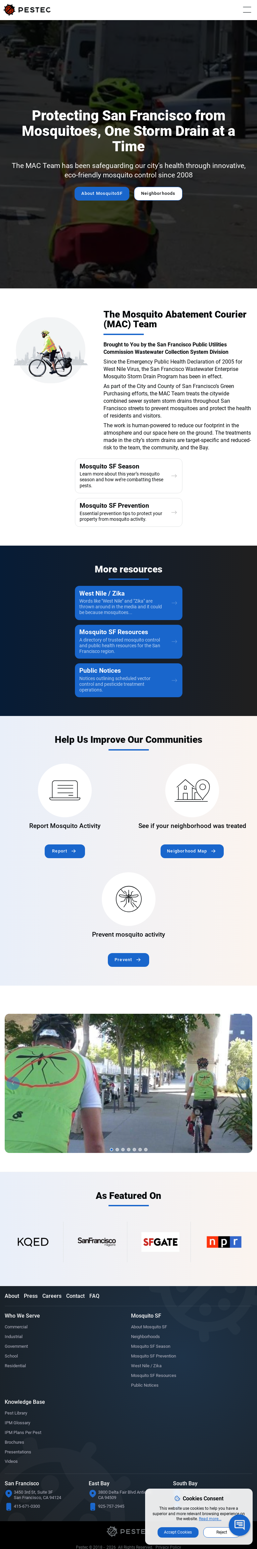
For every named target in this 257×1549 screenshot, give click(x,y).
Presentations (19, 1471)
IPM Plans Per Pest (24, 1450)
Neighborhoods (161, 193)
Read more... (210, 1517)
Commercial (17, 1339)
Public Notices (146, 1401)
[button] (13, 1095)
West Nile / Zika (147, 1380)
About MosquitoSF (100, 193)
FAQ (94, 1308)
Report (59, 862)
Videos (12, 1481)
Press (31, 1308)
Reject (222, 1531)
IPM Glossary (19, 1440)
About (12, 1308)
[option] (128, 1095)
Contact (75, 1308)
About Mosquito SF (151, 1339)
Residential (16, 1380)
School (12, 1370)
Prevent (123, 971)
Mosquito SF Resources (155, 1390)
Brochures (15, 1460)
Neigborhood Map (187, 862)
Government (18, 1360)
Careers (51, 1308)
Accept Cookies (178, 1531)
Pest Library (17, 1429)
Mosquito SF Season (152, 1360)
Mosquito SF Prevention (156, 1370)
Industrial (15, 1349)
